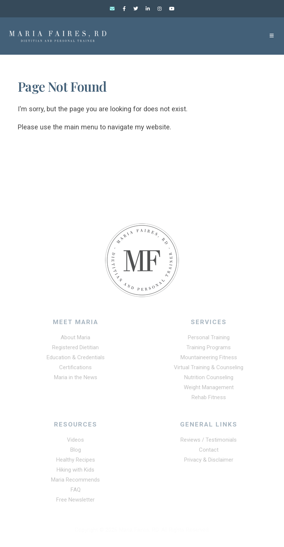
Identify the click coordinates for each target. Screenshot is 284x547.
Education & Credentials (75, 359)
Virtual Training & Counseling (208, 369)
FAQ (75, 491)
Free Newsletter (75, 501)
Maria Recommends (75, 481)
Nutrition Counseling (208, 379)
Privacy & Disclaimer (209, 461)
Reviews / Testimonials (208, 441)
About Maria (76, 339)
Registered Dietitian (75, 349)
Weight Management (208, 389)
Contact (209, 451)
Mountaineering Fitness (208, 359)
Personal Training (208, 339)
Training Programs (208, 349)
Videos (75, 441)
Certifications (75, 369)
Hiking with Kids (75, 471)
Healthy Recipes (75, 461)
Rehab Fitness (208, 399)
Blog (75, 451)
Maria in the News (76, 379)
